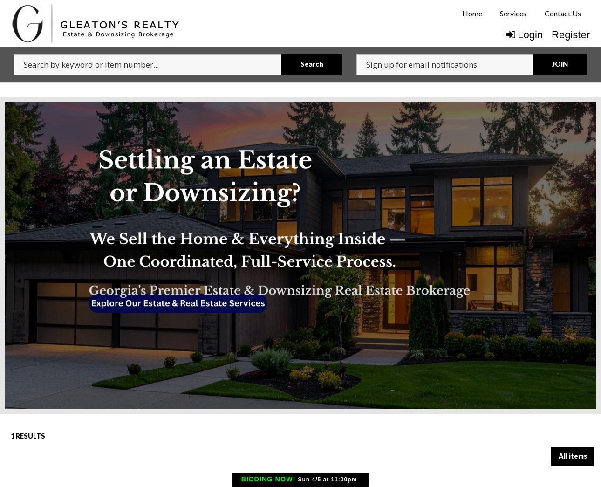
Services (513, 13)
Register (571, 35)
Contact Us (563, 13)
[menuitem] (472, 13)
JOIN (560, 64)
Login (524, 35)
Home (472, 13)
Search (311, 64)
